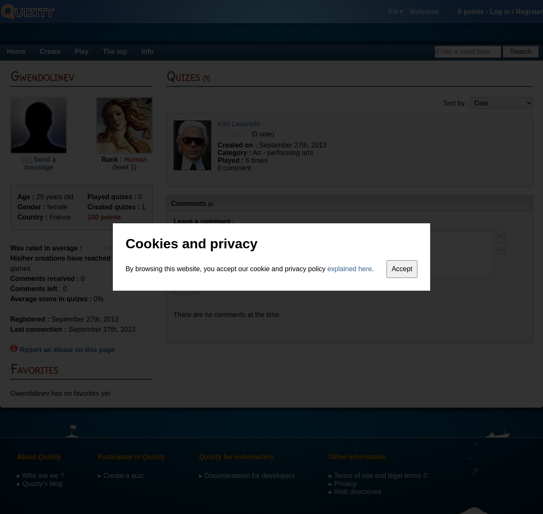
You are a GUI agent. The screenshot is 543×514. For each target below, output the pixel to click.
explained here (349, 268)
